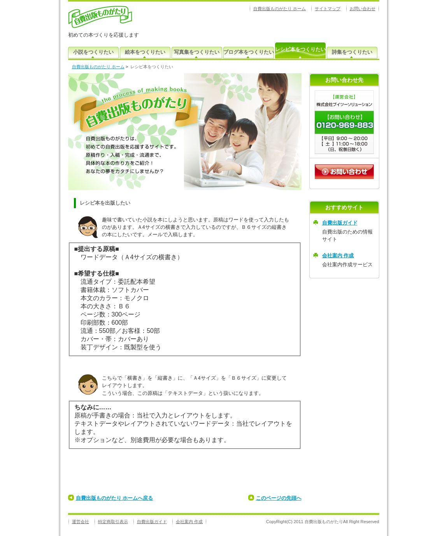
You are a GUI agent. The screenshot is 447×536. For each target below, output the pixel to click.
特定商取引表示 (113, 521)
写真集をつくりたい (196, 52)
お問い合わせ (362, 8)
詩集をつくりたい (352, 52)
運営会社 (80, 521)
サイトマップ (327, 8)
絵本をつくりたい (145, 52)
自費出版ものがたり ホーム (279, 8)
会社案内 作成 (338, 255)
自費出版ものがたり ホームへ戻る (114, 498)
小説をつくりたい (93, 52)
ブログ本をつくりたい (248, 52)
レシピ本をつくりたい (300, 49)
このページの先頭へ (279, 498)
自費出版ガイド (340, 223)
